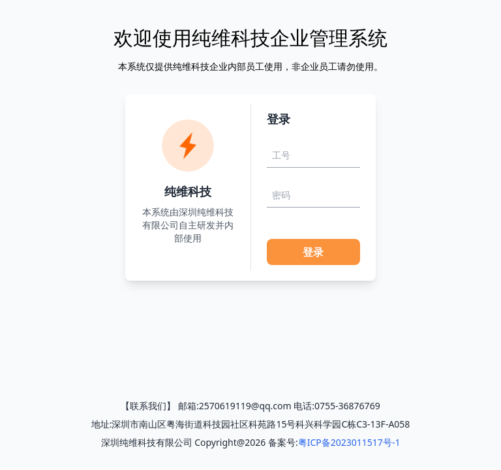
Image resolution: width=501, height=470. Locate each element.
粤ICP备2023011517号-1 (349, 442)
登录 (313, 252)
